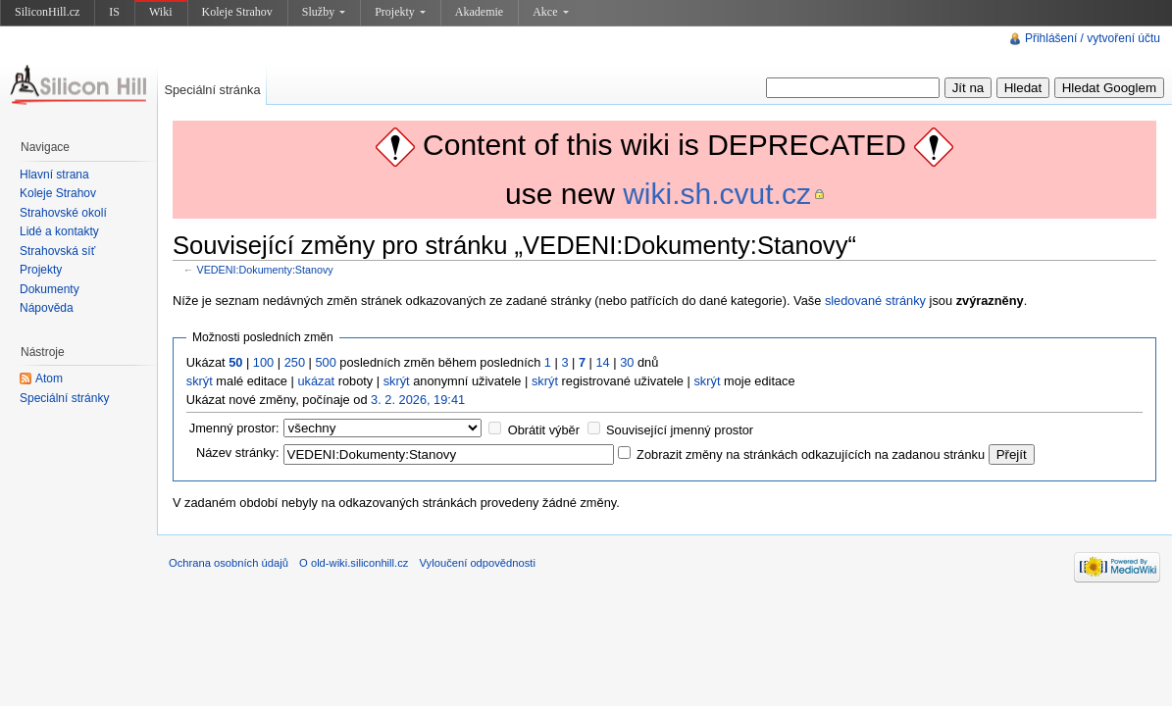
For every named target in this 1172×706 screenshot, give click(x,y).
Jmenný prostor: (234, 428)
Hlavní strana (54, 174)
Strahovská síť (57, 251)
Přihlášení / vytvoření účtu (1092, 38)
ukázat (315, 381)
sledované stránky (875, 300)
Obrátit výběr (544, 430)
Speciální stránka (212, 89)
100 (263, 362)
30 (627, 362)
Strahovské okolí (63, 213)
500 (325, 362)
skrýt (199, 381)
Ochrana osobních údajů (228, 563)
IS (114, 12)
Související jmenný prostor (679, 430)
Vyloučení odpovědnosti (477, 563)
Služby (323, 12)
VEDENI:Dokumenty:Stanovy (265, 270)
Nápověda (47, 308)
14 (603, 362)
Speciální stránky (64, 398)
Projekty (400, 12)
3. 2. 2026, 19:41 (418, 399)
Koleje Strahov (237, 12)
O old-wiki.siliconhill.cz (353, 563)
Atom (49, 378)
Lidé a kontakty (59, 231)
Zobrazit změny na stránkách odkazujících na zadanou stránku (811, 454)
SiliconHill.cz (47, 12)
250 (294, 362)
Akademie (479, 12)
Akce (550, 12)
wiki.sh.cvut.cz (717, 193)
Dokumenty (49, 289)
